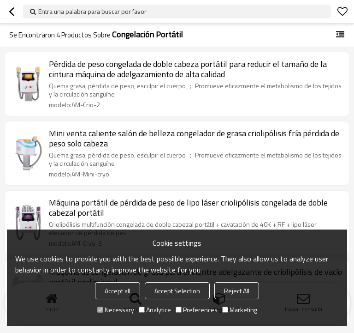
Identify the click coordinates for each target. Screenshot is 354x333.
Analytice (155, 310)
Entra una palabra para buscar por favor (92, 11)
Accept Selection (177, 291)
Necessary (115, 310)
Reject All (236, 291)
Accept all (117, 291)
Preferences (197, 310)
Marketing (239, 310)
